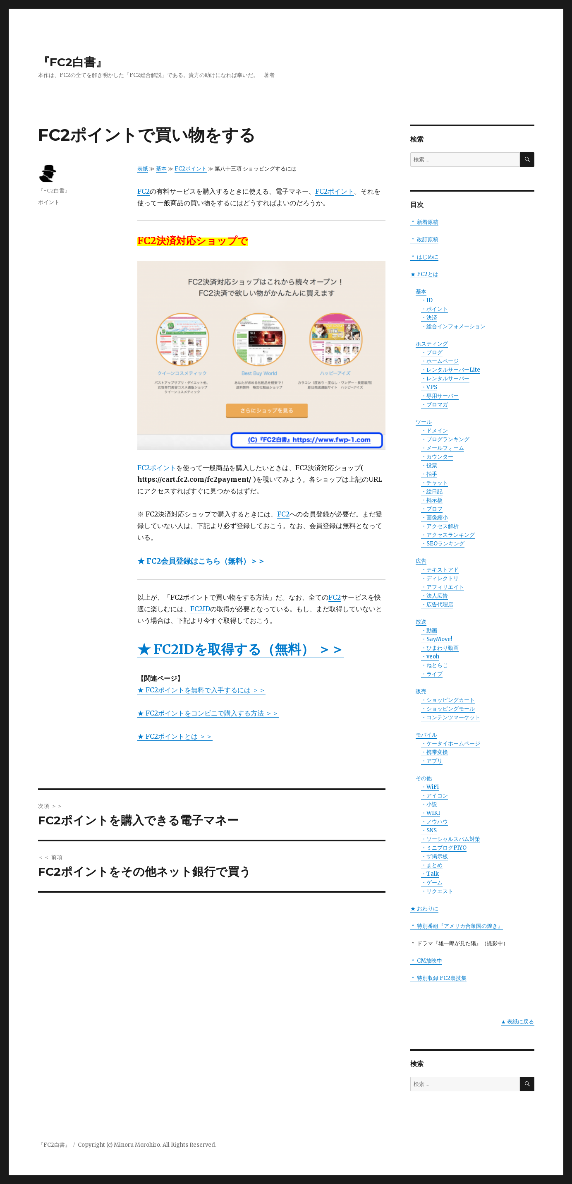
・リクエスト (437, 891)
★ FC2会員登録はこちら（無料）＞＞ (201, 561)
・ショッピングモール (448, 708)
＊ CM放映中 (426, 960)
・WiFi (430, 786)
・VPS (429, 387)
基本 (161, 168)
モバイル (426, 734)
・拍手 (429, 474)
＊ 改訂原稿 (424, 239)
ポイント (49, 202)
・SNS (429, 830)
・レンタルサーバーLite (450, 369)
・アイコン (434, 795)
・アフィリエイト (442, 587)
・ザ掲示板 (434, 856)
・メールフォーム (442, 448)
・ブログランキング (445, 439)
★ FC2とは (424, 274)
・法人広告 (434, 595)
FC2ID (200, 609)
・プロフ (432, 508)
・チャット (434, 482)
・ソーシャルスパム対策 (450, 839)
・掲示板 (432, 500)
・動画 (429, 630)
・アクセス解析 (440, 526)
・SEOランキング (442, 543)
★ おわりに (424, 908)
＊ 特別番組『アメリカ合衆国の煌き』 (456, 925)
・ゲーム (432, 882)
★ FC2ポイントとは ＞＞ (175, 736)
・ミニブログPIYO (444, 847)
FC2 (143, 191)
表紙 (142, 168)
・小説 (429, 804)
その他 (424, 778)
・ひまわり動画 (440, 647)
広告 (421, 560)
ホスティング (432, 343)
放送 (421, 621)
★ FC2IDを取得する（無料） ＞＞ (240, 649)
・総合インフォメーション (453, 326)
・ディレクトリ (440, 578)
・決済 (429, 317)
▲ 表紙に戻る (517, 1021)
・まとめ (432, 865)
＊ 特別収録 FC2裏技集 (438, 978)
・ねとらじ (434, 665)
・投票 (429, 465)
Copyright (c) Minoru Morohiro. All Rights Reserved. (147, 1144)
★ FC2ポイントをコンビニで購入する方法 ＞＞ (208, 713)
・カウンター (437, 456)
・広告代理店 (437, 604)
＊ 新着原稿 (424, 222)
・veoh (430, 656)
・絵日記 (432, 491)
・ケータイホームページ (450, 743)
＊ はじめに (424, 256)
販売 (421, 691)
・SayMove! (436, 639)
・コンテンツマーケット (450, 717)
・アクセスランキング (448, 534)
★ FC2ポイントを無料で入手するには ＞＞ (201, 690)
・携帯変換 (434, 752)
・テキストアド (440, 569)
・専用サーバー (440, 395)
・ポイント (434, 308)
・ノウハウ (434, 821)
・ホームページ (440, 361)
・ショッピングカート (448, 700)
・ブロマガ (434, 404)
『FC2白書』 (72, 62)
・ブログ (432, 352)
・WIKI (430, 813)
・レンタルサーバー (445, 378)
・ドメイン (434, 430)
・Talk (430, 873)
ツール (424, 421)
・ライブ (432, 673)
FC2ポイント (191, 168)
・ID (427, 300)
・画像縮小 (434, 517)
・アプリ (432, 760)
